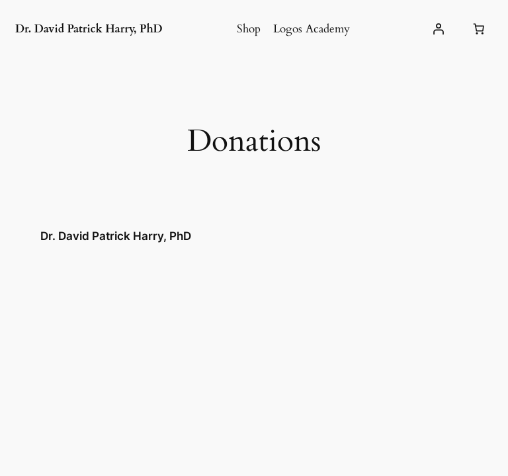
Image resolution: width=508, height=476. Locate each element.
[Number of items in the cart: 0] (479, 29)
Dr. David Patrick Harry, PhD (89, 29)
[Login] (438, 29)
